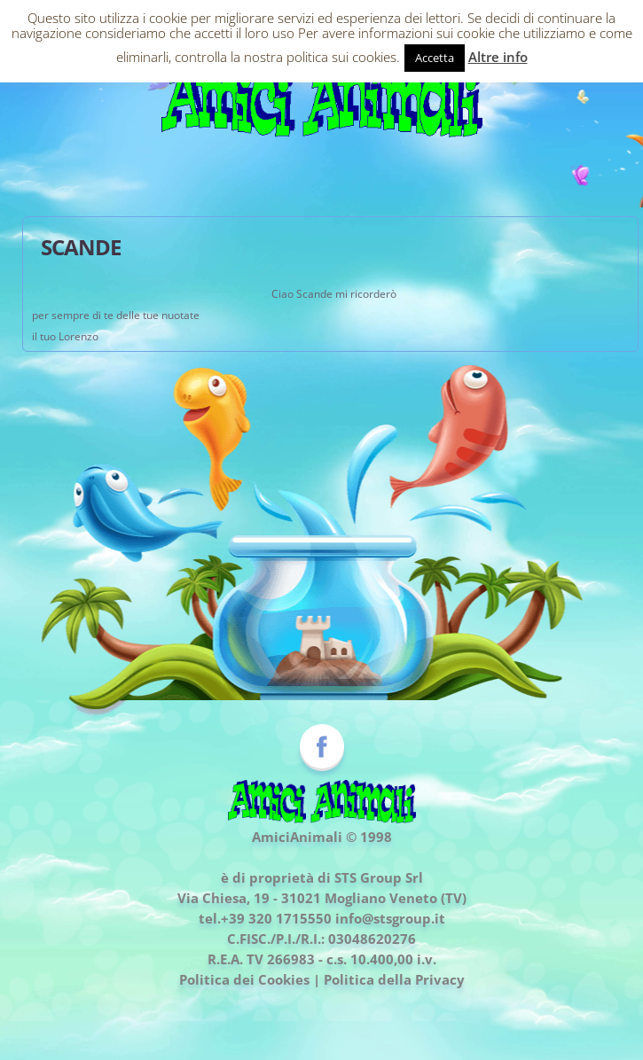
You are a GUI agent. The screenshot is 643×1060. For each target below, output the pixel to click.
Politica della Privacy (394, 979)
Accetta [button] (434, 58)
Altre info (498, 57)
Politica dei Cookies (244, 979)
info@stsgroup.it (390, 918)
